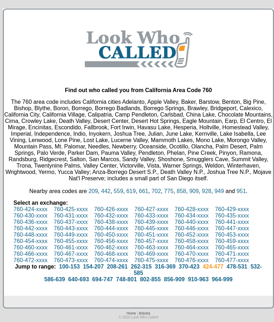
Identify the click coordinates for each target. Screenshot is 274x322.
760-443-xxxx (71, 228)
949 (219, 191)
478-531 (237, 267)
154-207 (93, 267)
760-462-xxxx (111, 247)
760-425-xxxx (71, 209)
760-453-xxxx (232, 235)
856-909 (174, 279)
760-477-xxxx (232, 260)
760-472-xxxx (30, 260)
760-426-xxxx (111, 209)
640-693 (78, 279)
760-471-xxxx (232, 254)
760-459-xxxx (232, 241)
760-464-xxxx (192, 247)
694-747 (102, 279)
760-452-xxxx (192, 235)
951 (241, 191)
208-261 (117, 267)
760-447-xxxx (232, 228)
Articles (144, 313)
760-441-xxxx (232, 222)
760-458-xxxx (192, 241)
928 (206, 191)
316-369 (165, 267)
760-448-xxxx (30, 235)
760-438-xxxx (111, 222)
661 (143, 191)
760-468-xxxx (111, 254)
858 (181, 191)
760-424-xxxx (30, 209)
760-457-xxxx (151, 241)
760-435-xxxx (232, 216)
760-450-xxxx (111, 235)
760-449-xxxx (71, 235)
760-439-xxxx (151, 222)
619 (131, 191)
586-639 (54, 279)
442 (106, 191)
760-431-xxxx (71, 216)
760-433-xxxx (151, 216)
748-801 (126, 279)
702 (156, 191)
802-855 (150, 279)
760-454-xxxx (30, 241)
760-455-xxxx (71, 241)
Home (131, 313)
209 (93, 191)
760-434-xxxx (192, 216)
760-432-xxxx (111, 216)
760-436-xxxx (30, 222)
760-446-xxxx (192, 228)
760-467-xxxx (71, 254)
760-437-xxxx (71, 222)
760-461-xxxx (71, 247)
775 (168, 191)
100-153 (69, 267)
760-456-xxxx (111, 241)
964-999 (222, 279)
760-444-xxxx (111, 228)
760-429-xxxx (232, 209)
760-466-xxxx (30, 254)
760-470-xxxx (192, 254)
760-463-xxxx (151, 247)
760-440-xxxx (192, 222)
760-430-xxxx (30, 216)
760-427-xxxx (151, 209)
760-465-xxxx (232, 247)
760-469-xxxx (151, 254)
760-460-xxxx (30, 247)
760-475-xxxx (151, 260)
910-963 (198, 279)
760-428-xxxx (192, 209)
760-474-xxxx (111, 260)
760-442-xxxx (30, 228)
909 (194, 191)
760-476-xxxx (192, 260)
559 (118, 191)
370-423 (189, 267)
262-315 (141, 267)
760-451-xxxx (151, 235)
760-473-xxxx (71, 260)
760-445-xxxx (151, 228)
